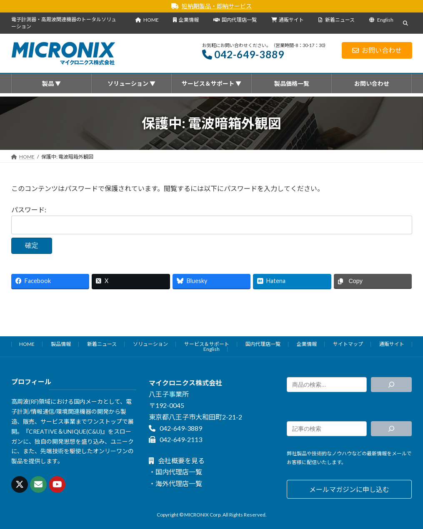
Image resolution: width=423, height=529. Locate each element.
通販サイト (287, 20)
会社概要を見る (176, 460)
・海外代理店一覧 (175, 483)
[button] (349, 489)
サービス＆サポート (206, 344)
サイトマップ (348, 344)
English (381, 20)
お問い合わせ (377, 50)
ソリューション (150, 344)
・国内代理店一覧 (175, 472)
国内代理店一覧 (235, 20)
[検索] (391, 384)
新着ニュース (336, 20)
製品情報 (61, 344)
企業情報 (186, 20)
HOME (147, 20)
